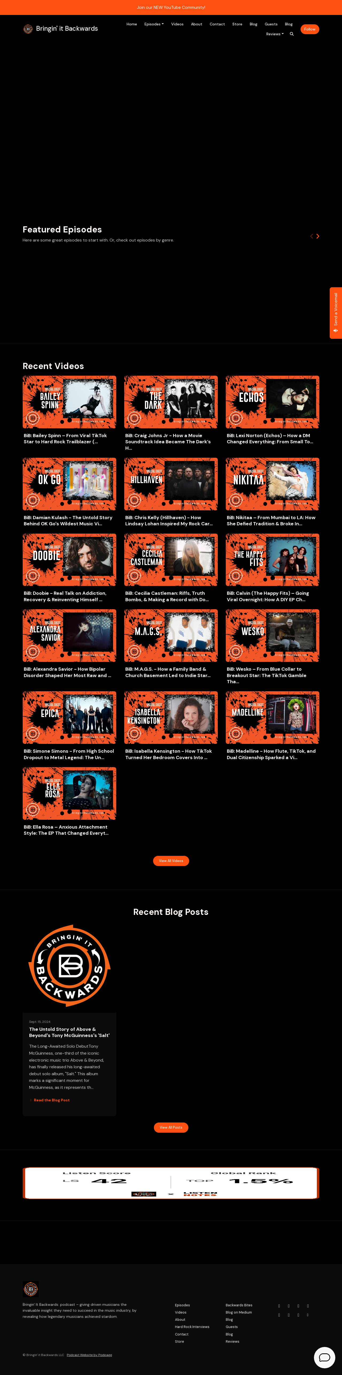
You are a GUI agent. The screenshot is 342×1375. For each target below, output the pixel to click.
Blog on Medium (239, 1312)
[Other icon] (308, 1315)
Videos (177, 24)
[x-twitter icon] (308, 1306)
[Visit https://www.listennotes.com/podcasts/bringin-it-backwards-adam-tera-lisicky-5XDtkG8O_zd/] (171, 1183)
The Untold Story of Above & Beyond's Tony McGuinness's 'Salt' (69, 1032)
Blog (253, 24)
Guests (271, 24)
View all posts (171, 1127)
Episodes (153, 24)
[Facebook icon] (298, 1306)
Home (132, 24)
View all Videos (171, 861)
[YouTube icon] (279, 1306)
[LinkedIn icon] (279, 1315)
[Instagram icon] (289, 1306)
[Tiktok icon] (289, 1315)
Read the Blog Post (49, 1100)
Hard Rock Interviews (192, 1326)
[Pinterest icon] (298, 1315)
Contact (217, 24)
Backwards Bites (239, 1305)
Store (237, 24)
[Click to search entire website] (292, 34)
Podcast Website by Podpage (89, 1355)
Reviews (273, 34)
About (196, 24)
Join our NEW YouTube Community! (171, 7)
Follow (310, 29)
